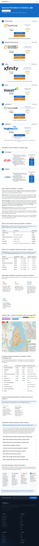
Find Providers (33, 497)
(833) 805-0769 (19, 96)
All (7, 322)
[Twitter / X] (23, 542)
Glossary (3, 537)
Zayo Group (6, 384)
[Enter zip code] (20, 498)
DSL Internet (4, 521)
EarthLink (21, 516)
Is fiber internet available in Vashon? (11, 445)
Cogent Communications (9, 388)
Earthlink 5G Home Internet (7, 237)
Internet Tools (4, 536)
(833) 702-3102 (31, 179)
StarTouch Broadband (8, 367)
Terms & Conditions (7, 510)
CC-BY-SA (29, 351)
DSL (5, 322)
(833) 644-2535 (19, 135)
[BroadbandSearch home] (6, 1)
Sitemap (3, 542)
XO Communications (8, 386)
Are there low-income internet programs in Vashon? (15, 448)
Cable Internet (4, 519)
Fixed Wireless (26, 47)
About (21, 534)
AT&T (21, 519)
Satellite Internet (4, 524)
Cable (3, 322)
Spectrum (21, 521)
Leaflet (16, 351)
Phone (29, 89)
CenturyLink (4, 243)
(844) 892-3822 (31, 162)
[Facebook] (21, 542)
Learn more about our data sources (27, 491)
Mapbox (35, 351)
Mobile (30, 47)
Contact (21, 537)
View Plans (20, 35)
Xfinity (5, 376)
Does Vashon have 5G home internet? (12, 453)
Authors (21, 536)
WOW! (21, 529)
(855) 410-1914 (19, 75)
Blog (2, 534)
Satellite (26, 89)
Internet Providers (4, 516)
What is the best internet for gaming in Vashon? (14, 451)
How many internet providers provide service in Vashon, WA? (17, 436)
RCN (21, 527)
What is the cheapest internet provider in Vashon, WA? (16, 439)
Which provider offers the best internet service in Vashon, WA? (18, 425)
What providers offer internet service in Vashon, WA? (15, 459)
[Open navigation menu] (36, 2)
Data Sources (4, 539)
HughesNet (4, 241)
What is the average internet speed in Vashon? (14, 456)
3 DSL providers (32, 317)
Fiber (27, 26)
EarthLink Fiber (5, 232)
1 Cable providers (25, 317)
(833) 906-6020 (19, 33)
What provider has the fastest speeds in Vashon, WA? (16, 442)
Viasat (3, 239)
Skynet (5, 390)
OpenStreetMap (23, 351)
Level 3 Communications (9, 382)
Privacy (3, 510)
